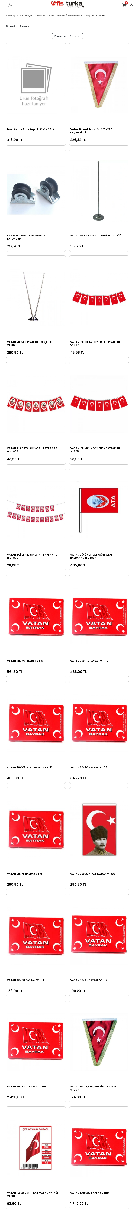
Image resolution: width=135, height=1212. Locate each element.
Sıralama (75, 36)
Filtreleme (60, 36)
